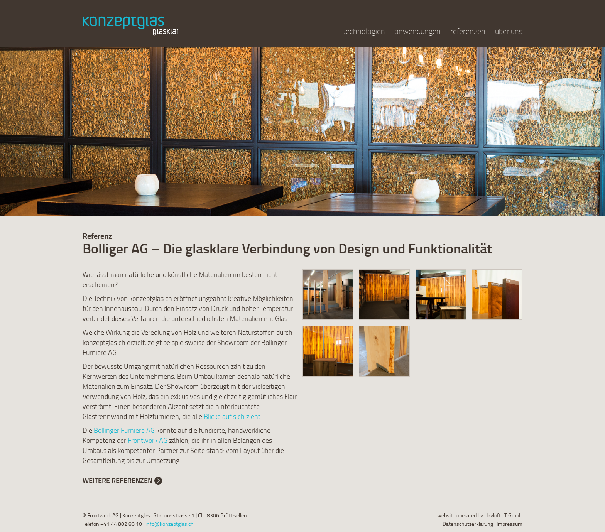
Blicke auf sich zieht (232, 416)
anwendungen (418, 31)
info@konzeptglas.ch (169, 523)
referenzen (467, 31)
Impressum (509, 523)
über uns (508, 31)
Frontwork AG (147, 440)
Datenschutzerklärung (468, 523)
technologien (364, 31)
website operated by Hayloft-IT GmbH (479, 515)
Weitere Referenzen (117, 480)
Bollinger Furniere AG (124, 430)
